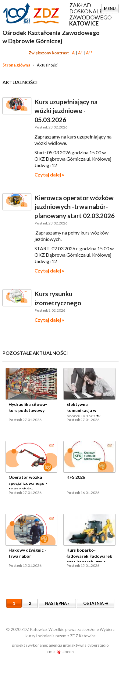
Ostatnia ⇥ (95, 603)
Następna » (57, 603)
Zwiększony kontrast (49, 52)
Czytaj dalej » (49, 174)
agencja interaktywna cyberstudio (79, 645)
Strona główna (16, 65)
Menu (110, 8)
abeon (65, 651)
